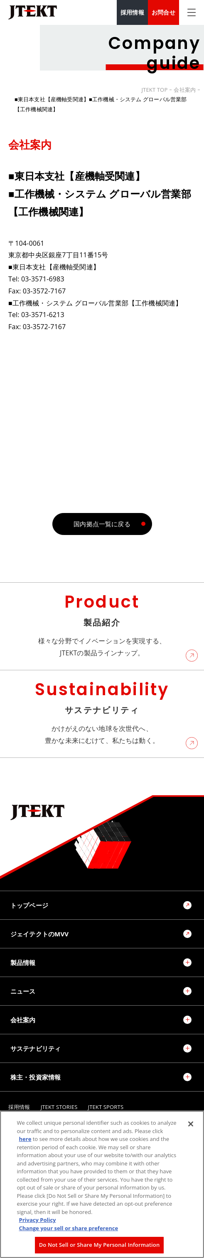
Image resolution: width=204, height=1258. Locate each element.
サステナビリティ (35, 1048)
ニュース (23, 991)
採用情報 (132, 12)
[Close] (191, 1124)
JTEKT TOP (154, 89)
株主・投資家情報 (35, 1077)
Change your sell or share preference (68, 1228)
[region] (102, 1184)
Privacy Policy (37, 1220)
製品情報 (23, 962)
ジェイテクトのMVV (39, 934)
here (25, 1139)
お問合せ (163, 12)
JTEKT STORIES (59, 1107)
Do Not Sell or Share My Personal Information (99, 1244)
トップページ (29, 905)
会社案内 (185, 89)
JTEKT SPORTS (106, 1107)
